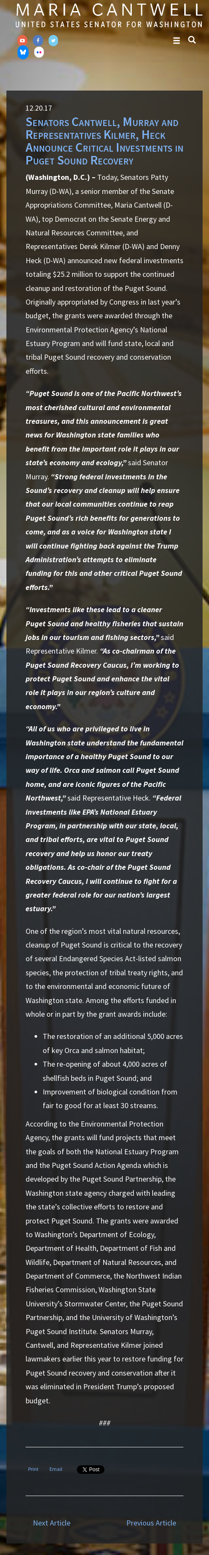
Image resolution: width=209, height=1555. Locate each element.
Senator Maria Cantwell (109, 15)
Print (33, 1469)
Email (55, 1469)
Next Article (51, 1523)
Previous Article (151, 1523)
